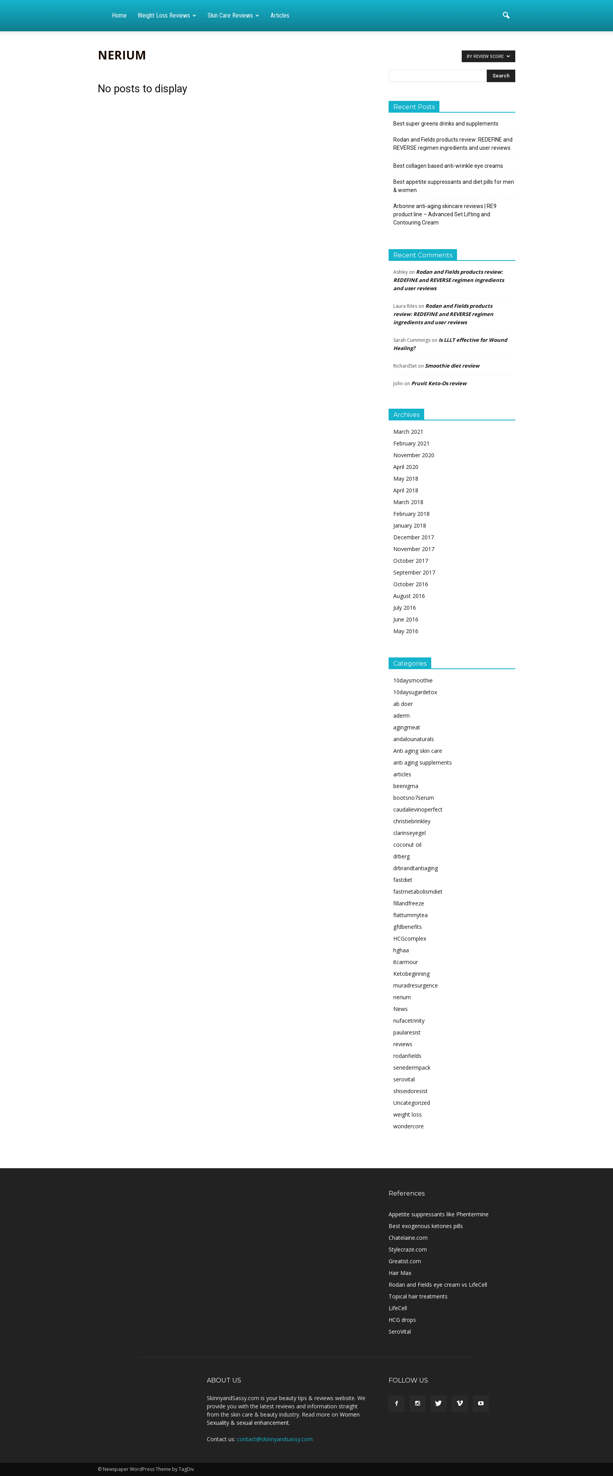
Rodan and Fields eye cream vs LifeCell (438, 1284)
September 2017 (414, 572)
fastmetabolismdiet (418, 891)
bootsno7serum (413, 797)
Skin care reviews (233, 15)
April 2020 (405, 466)
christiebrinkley (411, 821)
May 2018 (405, 478)
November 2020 (413, 455)
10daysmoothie (413, 680)
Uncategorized (411, 1102)
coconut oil (407, 844)
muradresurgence (415, 985)
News (400, 1009)
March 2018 (408, 502)
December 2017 (413, 537)
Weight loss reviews (167, 15)
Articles (280, 15)
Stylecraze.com (408, 1249)
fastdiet (402, 879)
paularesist (407, 1032)
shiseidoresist (410, 1091)
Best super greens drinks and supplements (445, 123)
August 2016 (409, 596)
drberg (401, 856)
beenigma (405, 786)
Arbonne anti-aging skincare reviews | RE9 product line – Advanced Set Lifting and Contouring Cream (444, 214)
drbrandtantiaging (415, 868)
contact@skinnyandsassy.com (275, 1439)
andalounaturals (413, 739)
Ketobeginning (411, 973)
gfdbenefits (407, 926)
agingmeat (406, 727)
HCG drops (402, 1319)
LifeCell (398, 1308)
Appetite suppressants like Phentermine (439, 1214)
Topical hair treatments (418, 1296)
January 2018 (409, 525)
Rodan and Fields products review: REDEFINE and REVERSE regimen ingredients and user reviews (453, 143)
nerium (402, 997)
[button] (505, 15)
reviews (402, 1044)
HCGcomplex (409, 938)
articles (402, 774)
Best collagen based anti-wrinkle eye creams (448, 166)
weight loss (407, 1114)
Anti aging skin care (417, 750)
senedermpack (411, 1067)
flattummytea (410, 915)
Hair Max (400, 1273)
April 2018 (405, 490)
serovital (404, 1079)
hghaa (401, 950)
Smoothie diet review (452, 365)
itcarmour (405, 962)
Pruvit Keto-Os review (438, 383)
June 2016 (405, 619)
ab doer (403, 703)
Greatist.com (405, 1261)
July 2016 (404, 607)
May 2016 (405, 631)
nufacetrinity (409, 1020)
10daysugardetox (415, 692)
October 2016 (410, 584)
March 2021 (408, 431)
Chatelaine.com (408, 1237)
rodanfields (407, 1055)
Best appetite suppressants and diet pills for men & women (453, 186)
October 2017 (410, 560)
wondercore (408, 1126)
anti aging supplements (422, 762)
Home (119, 15)
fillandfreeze (408, 903)
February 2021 (411, 443)
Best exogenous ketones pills (426, 1226)
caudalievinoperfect (418, 809)
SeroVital (400, 1331)
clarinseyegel (409, 833)
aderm (401, 715)
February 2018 (411, 513)
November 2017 (413, 549)
